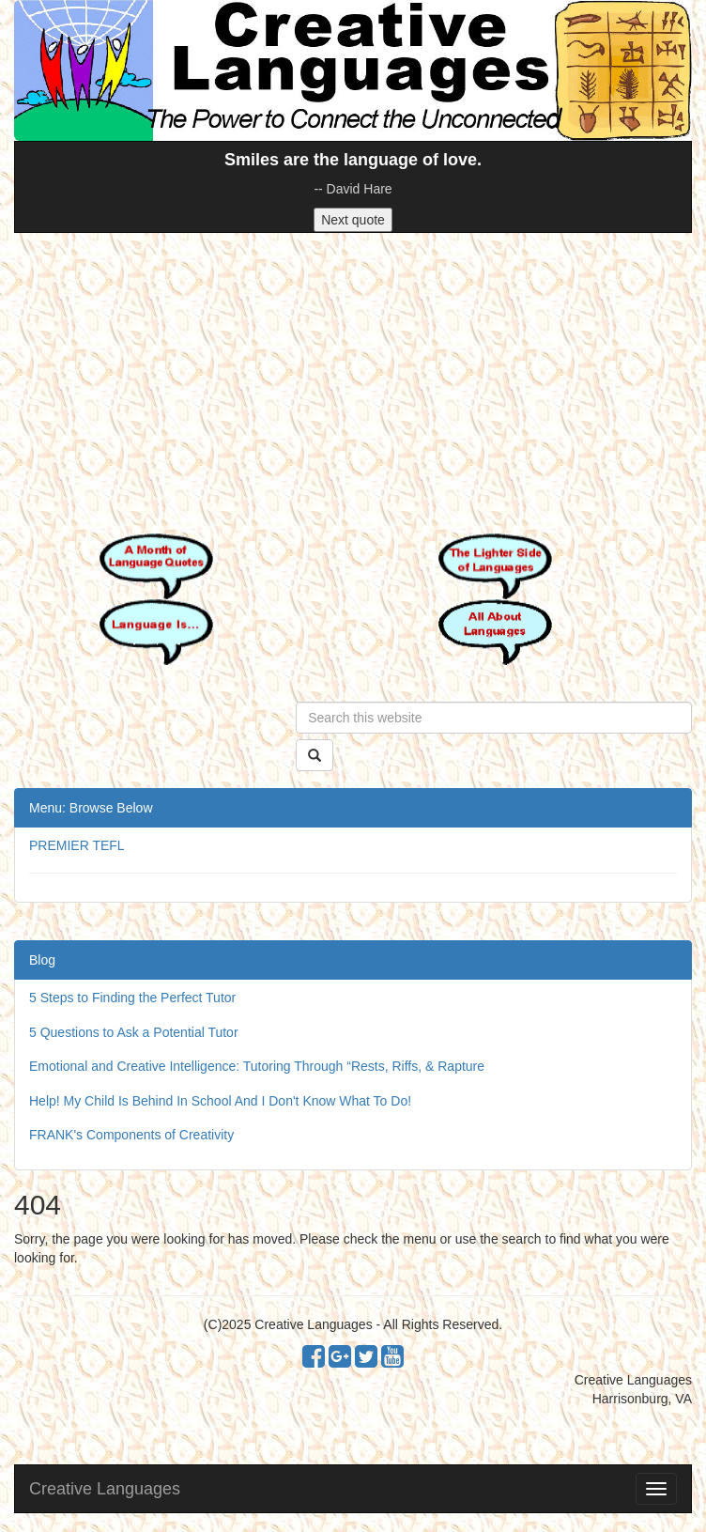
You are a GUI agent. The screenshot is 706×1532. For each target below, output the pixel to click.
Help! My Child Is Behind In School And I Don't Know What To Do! (220, 1100)
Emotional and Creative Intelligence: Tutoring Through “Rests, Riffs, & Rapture (256, 1066)
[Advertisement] (353, 383)
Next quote (353, 219)
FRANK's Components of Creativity (131, 1134)
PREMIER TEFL (77, 845)
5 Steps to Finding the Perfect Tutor (132, 997)
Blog (42, 959)
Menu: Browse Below (91, 807)
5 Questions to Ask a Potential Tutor (133, 1032)
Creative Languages (104, 1488)
